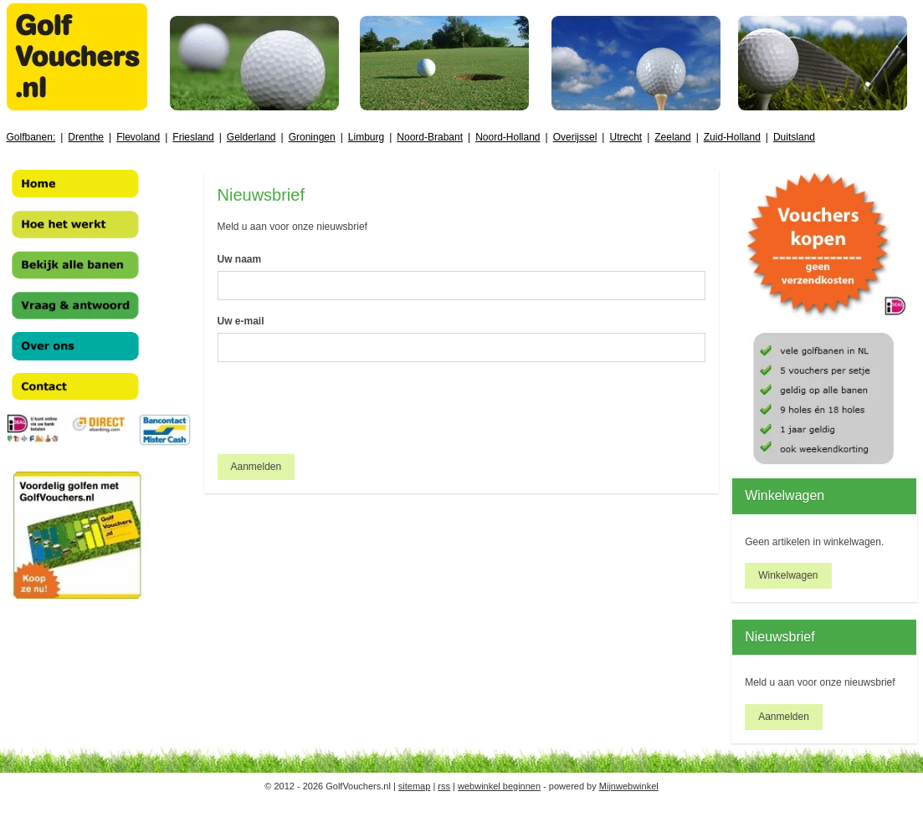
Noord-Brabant (430, 137)
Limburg (366, 137)
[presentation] (345, 408)
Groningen (312, 137)
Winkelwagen (788, 575)
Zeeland (672, 137)
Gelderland (251, 137)
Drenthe (86, 137)
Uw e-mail (241, 321)
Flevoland (138, 137)
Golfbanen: (31, 137)
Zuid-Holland (732, 137)
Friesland (192, 137)
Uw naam (240, 259)
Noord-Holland (507, 137)
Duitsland (794, 137)
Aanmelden (256, 466)
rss (444, 786)
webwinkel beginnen (499, 786)
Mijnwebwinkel (629, 786)
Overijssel (575, 137)
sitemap (414, 786)
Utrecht (625, 137)
